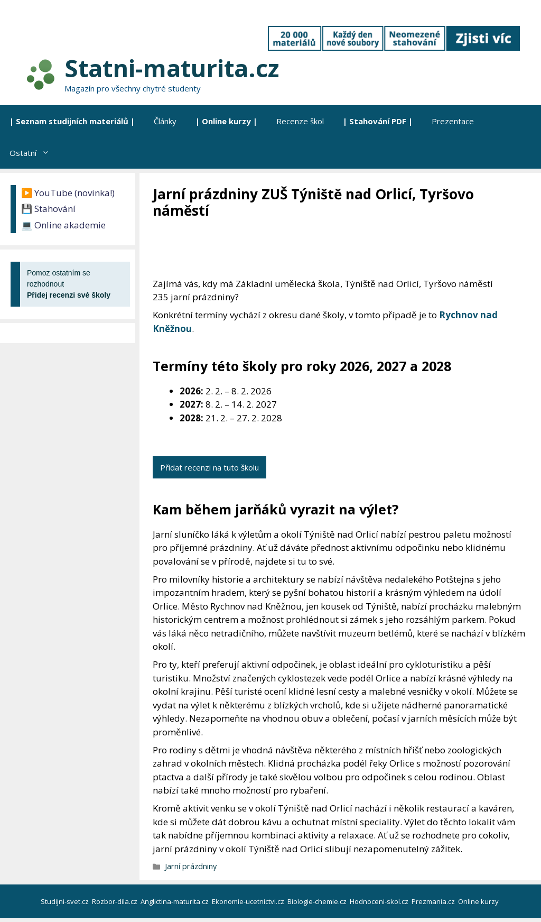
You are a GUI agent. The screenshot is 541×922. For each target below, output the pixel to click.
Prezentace (453, 121)
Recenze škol (300, 121)
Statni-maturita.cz (171, 68)
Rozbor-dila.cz (115, 901)
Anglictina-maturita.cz (175, 901)
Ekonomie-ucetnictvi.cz (249, 901)
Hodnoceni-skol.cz (380, 901)
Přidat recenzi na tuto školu (209, 467)
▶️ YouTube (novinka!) (68, 193)
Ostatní (34, 153)
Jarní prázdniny (191, 866)
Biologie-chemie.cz (317, 901)
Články (165, 121)
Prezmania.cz (434, 901)
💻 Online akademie (63, 225)
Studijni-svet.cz (65, 901)
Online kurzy (479, 901)
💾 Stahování (48, 208)
